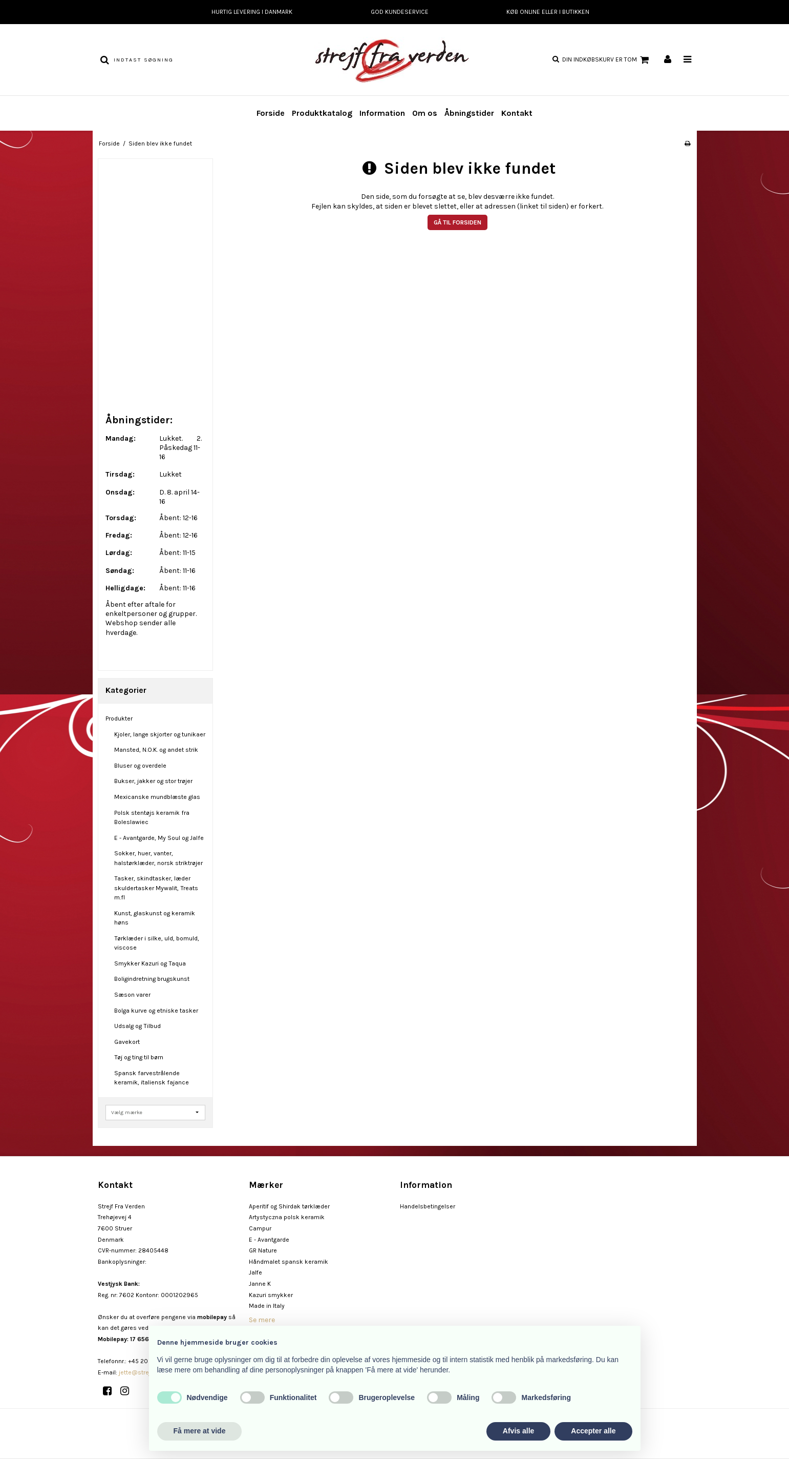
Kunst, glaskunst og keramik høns (154, 918)
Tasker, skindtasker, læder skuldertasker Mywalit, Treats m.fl (156, 888)
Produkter (119, 718)
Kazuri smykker (271, 1295)
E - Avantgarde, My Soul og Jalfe (159, 837)
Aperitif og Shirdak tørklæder (289, 1206)
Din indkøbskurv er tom (607, 60)
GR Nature (263, 1250)
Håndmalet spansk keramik (288, 1261)
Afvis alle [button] (518, 1431)
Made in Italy (267, 1305)
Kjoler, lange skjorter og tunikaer (159, 734)
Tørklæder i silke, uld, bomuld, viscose (156, 943)
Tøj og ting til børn (138, 1057)
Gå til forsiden (457, 222)
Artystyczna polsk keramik (287, 1217)
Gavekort (127, 1041)
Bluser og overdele (140, 765)
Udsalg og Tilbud (137, 1026)
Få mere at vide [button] (200, 1431)
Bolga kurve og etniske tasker (156, 1010)
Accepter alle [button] (593, 1431)
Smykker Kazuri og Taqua (150, 963)
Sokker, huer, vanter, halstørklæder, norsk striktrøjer (158, 858)
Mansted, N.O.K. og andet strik (156, 749)
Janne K (260, 1283)
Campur (260, 1228)
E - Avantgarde (269, 1239)
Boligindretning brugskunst (151, 978)
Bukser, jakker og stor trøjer (153, 781)
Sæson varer (132, 994)
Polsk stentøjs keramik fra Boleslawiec (151, 817)
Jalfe (255, 1272)
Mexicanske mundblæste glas (157, 796)
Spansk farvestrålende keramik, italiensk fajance (151, 1078)
